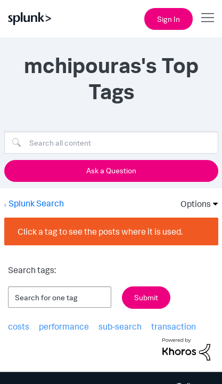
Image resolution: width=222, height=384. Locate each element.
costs (18, 325)
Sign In (168, 18)
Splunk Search (35, 202)
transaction (167, 325)
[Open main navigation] (207, 17)
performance (61, 325)
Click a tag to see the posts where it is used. (101, 230)
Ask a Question (111, 170)
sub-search (116, 325)
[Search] (111, 142)
